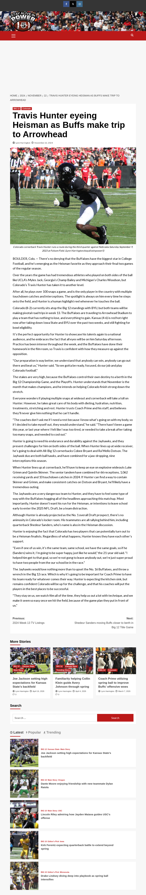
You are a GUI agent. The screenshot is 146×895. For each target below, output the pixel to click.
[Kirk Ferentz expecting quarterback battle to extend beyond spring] (24, 844)
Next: (103, 623)
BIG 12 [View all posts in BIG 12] (17, 109)
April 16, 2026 (38, 691)
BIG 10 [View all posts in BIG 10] (44, 780)
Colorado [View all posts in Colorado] (26, 109)
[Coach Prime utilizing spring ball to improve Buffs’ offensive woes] (116, 660)
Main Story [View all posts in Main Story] (18, 670)
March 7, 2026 (124, 691)
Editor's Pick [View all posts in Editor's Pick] (53, 841)
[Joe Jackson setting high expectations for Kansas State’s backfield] (30, 660)
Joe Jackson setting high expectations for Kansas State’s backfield (30, 682)
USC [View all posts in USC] (60, 811)
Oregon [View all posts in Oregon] (61, 780)
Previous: (43, 621)
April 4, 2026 (80, 691)
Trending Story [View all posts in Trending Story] (63, 670)
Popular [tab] (34, 732)
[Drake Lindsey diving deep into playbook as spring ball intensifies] (24, 875)
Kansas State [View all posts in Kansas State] (28, 666)
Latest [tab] (18, 732)
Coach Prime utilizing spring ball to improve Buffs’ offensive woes (113, 682)
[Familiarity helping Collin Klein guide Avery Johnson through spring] (73, 660)
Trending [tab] (53, 732)
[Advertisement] (73, 66)
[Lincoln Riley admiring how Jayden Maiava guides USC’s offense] (24, 814)
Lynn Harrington (23, 142)
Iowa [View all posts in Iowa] (62, 841)
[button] (13, 35)
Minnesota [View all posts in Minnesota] (64, 872)
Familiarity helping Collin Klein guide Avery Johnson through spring (73, 682)
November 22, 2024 (43, 142)
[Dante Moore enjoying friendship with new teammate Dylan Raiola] (24, 783)
